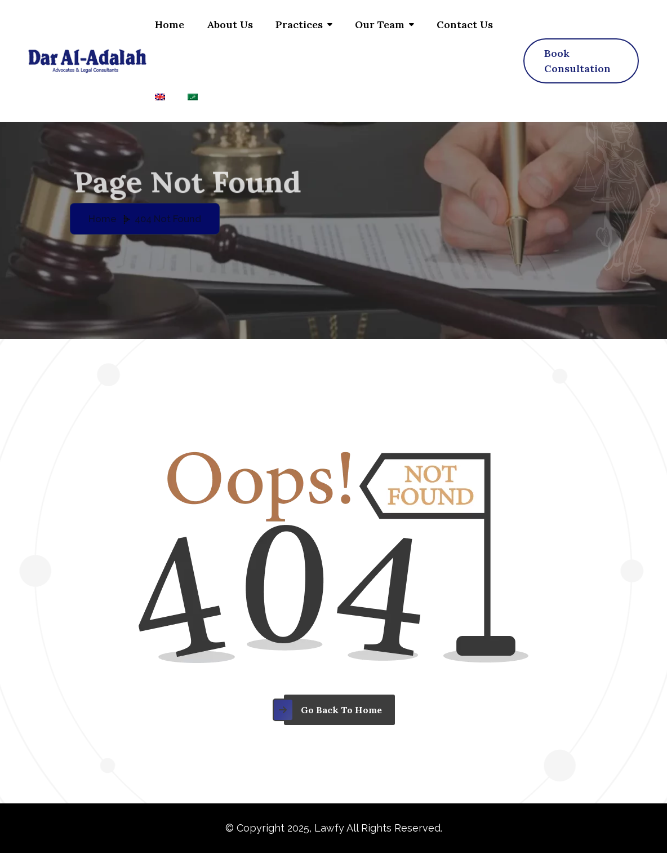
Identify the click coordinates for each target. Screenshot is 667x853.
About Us (230, 24)
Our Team (379, 24)
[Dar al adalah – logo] (87, 61)
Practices (299, 24)
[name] (581, 60)
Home (169, 24)
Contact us (465, 24)
